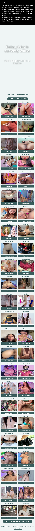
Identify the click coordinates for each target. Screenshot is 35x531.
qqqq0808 (9, 416)
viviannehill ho (9, 259)
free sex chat (26, 395)
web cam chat (26, 116)
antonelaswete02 (26, 172)
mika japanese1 (9, 399)
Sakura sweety (25, 468)
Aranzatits (26, 503)
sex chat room (9, 273)
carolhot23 (9, 381)
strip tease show (26, 168)
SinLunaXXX (25, 399)
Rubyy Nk (26, 433)
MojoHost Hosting (18, 526)
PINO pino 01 (26, 259)
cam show (9, 308)
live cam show (9, 483)
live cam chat (26, 203)
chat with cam (26, 308)
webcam (9, 221)
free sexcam (9, 413)
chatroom (9, 186)
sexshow (9, 343)
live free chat (9, 430)
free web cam (26, 343)
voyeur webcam (9, 326)
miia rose (26, 346)
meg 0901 (26, 311)
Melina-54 (9, 346)
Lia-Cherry (9, 276)
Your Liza (9, 119)
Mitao (9, 224)
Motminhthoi (26, 154)
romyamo (26, 416)
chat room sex (25, 378)
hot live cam (9, 500)
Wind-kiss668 (9, 294)
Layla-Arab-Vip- (9, 433)
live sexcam (9, 116)
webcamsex (9, 291)
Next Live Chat (23, 94)
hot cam (25, 448)
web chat (9, 238)
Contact (9, 526)
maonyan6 (26, 241)
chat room (26, 483)
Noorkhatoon (9, 241)
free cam (9, 151)
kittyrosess (25, 102)
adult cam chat (9, 448)
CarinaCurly (9, 137)
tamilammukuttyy (26, 364)
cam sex (25, 500)
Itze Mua (25, 329)
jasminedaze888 (9, 172)
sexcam (26, 186)
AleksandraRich (9, 329)
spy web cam (9, 203)
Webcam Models (29, 526)
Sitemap (3, 526)
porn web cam (9, 518)
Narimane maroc (9, 311)
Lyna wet (25, 207)
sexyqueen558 (25, 137)
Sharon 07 (26, 381)
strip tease (26, 273)
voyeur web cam (26, 221)
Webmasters (18, 529)
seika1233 (9, 486)
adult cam (26, 151)
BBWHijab (26, 486)
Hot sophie (9, 364)
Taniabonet (26, 451)
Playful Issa (25, 276)
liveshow (26, 238)
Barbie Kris (26, 189)
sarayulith (9, 451)
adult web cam (9, 256)
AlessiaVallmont (9, 468)
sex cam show (25, 134)
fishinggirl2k (9, 503)
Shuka (26, 294)
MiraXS (9, 102)
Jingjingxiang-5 (9, 207)
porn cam (26, 291)
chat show (26, 256)
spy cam (9, 134)
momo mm (9, 189)
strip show (26, 326)
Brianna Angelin (26, 119)
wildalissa (9, 154)
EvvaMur (26, 224)
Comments (10, 94)
